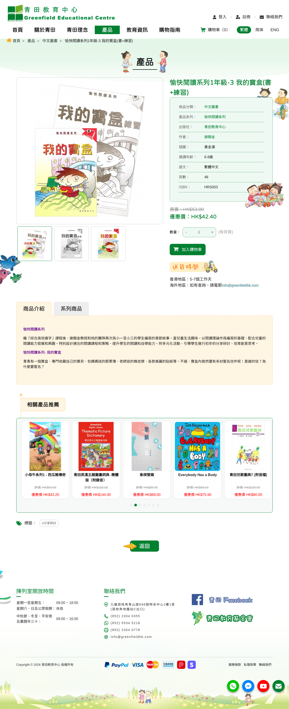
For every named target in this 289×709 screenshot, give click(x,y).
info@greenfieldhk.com (240, 285)
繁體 (244, 30)
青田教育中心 (215, 127)
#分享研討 (49, 523)
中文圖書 (50, 41)
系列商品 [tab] (71, 308)
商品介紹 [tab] (34, 308)
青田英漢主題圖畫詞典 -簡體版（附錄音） (113, 477)
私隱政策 (250, 664)
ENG (274, 30)
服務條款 (235, 664)
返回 (144, 546)
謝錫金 (209, 137)
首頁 (13, 40)
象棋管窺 (164, 475)
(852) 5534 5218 (125, 623)
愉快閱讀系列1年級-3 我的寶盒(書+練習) (99, 41)
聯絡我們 (271, 17)
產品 (31, 41)
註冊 (243, 17)
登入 (220, 17)
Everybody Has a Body (215, 475)
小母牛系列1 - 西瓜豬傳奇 (63, 475)
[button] (131, 505)
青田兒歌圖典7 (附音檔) (266, 475)
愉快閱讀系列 (215, 117)
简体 (259, 30)
